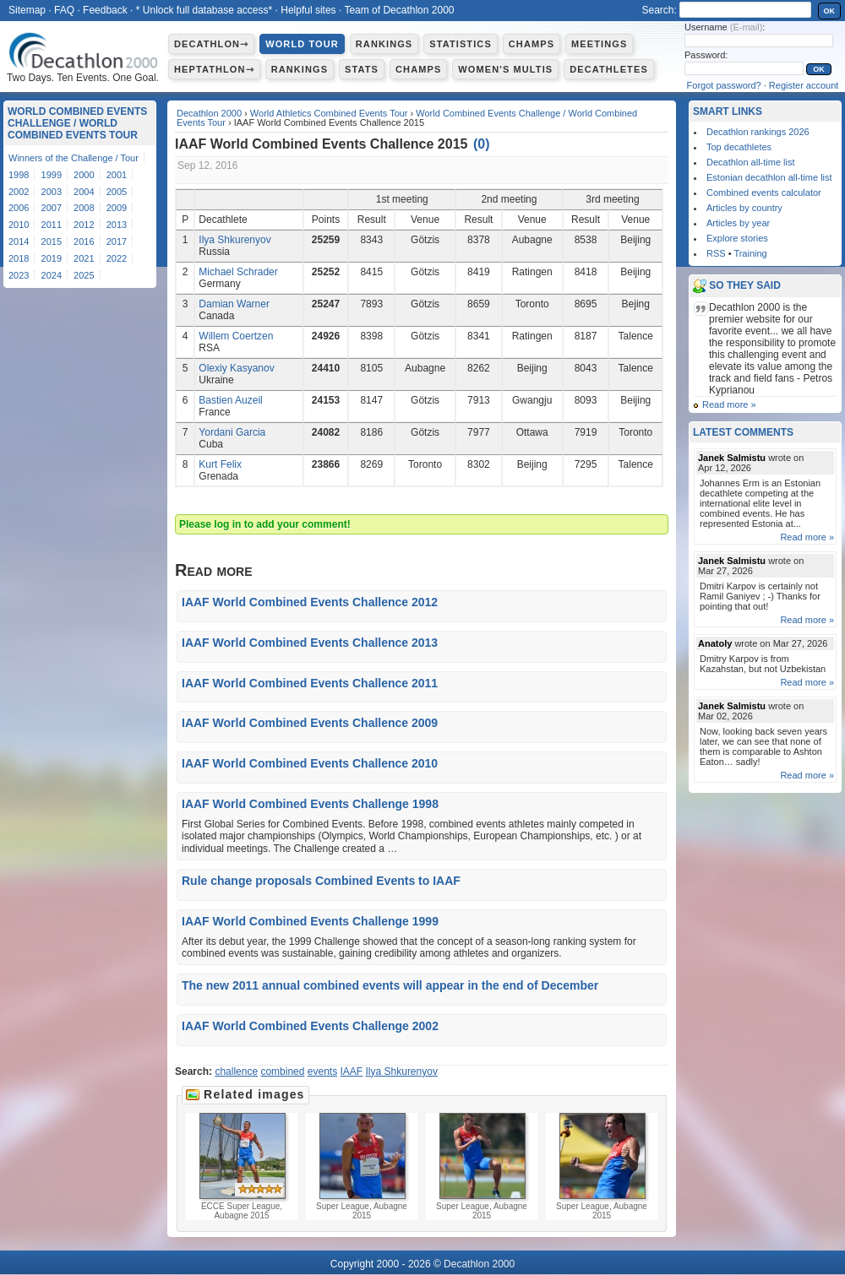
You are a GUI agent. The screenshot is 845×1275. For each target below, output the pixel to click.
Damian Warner (234, 304)
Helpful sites (308, 10)
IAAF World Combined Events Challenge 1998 (310, 804)
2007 (51, 208)
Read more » (729, 404)
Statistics (460, 44)
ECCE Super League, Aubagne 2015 (241, 1166)
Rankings (384, 44)
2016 (84, 241)
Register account (804, 85)
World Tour (302, 44)
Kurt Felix (220, 464)
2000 (84, 175)
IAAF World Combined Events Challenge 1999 (310, 921)
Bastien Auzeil (230, 400)
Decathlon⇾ (211, 44)
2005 (116, 192)
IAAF (352, 1071)
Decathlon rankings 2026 (758, 132)
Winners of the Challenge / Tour (73, 158)
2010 (18, 225)
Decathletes (609, 69)
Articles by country (744, 208)
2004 (84, 192)
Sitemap (27, 10)
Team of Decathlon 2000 (399, 10)
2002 (18, 192)
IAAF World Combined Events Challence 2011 (310, 683)
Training (749, 253)
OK (830, 11)
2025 (84, 275)
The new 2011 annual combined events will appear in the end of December (390, 985)
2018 (18, 258)
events (322, 1071)
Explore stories (737, 238)
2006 (18, 208)
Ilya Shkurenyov (234, 240)
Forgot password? (724, 85)
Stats (362, 69)
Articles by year (738, 223)
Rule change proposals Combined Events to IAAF (321, 880)
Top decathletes (738, 147)
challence (236, 1071)
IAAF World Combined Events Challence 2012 (310, 602)
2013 (116, 225)
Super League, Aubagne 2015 (361, 1166)
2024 (51, 275)
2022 (116, 258)
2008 (84, 208)
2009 (116, 208)
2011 (51, 225)
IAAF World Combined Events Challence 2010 (310, 763)
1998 (18, 175)
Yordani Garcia (232, 432)
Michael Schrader (238, 272)
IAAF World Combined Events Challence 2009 (310, 723)
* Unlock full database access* (204, 10)
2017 (116, 241)
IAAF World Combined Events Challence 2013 (310, 642)
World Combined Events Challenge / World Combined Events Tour (77, 123)
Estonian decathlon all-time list (769, 177)
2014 (18, 241)
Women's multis (505, 69)
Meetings (599, 44)
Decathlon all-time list (750, 162)
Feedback (105, 10)
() (481, 144)
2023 (18, 275)
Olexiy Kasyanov (236, 368)
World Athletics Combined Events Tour (329, 113)
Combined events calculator (763, 192)
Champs (531, 44)
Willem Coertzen (236, 336)
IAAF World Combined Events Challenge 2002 (310, 1026)
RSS (716, 253)
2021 (84, 258)
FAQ (64, 10)
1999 (51, 175)
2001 (116, 175)
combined (282, 1071)
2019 (51, 258)
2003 (51, 192)
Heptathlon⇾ (214, 69)
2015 (51, 241)
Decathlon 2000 (209, 113)
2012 (84, 225)
